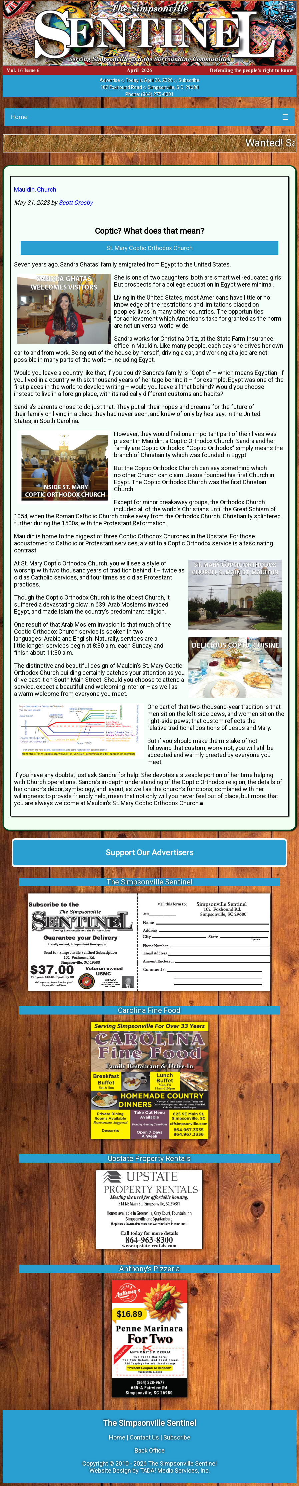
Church (46, 189)
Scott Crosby (76, 202)
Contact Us (144, 1437)
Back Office (150, 1450)
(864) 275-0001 (157, 94)
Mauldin (24, 189)
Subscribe (188, 80)
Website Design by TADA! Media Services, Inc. (149, 1470)
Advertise (110, 80)
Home (18, 117)
